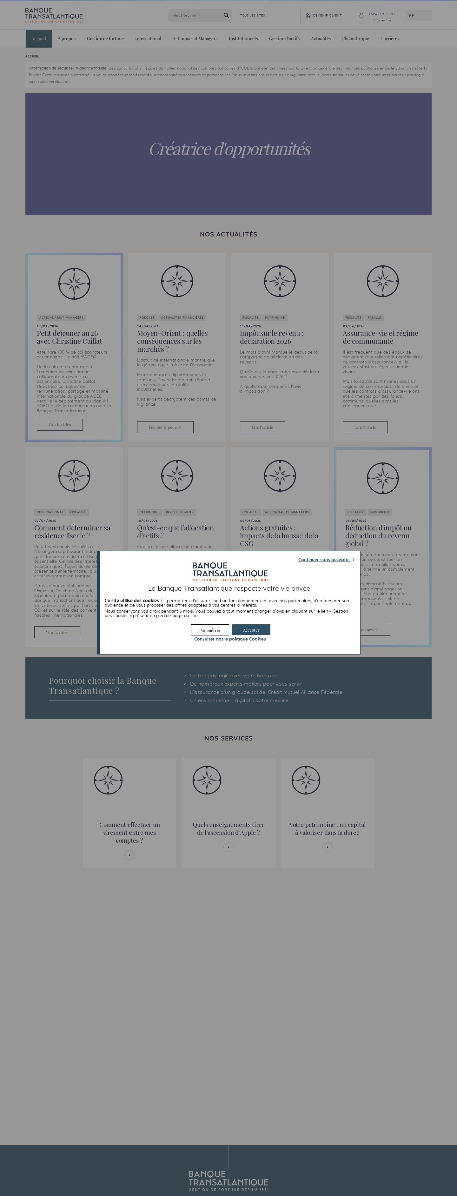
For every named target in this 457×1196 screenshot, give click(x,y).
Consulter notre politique (230, 639)
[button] (251, 629)
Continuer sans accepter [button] (324, 560)
